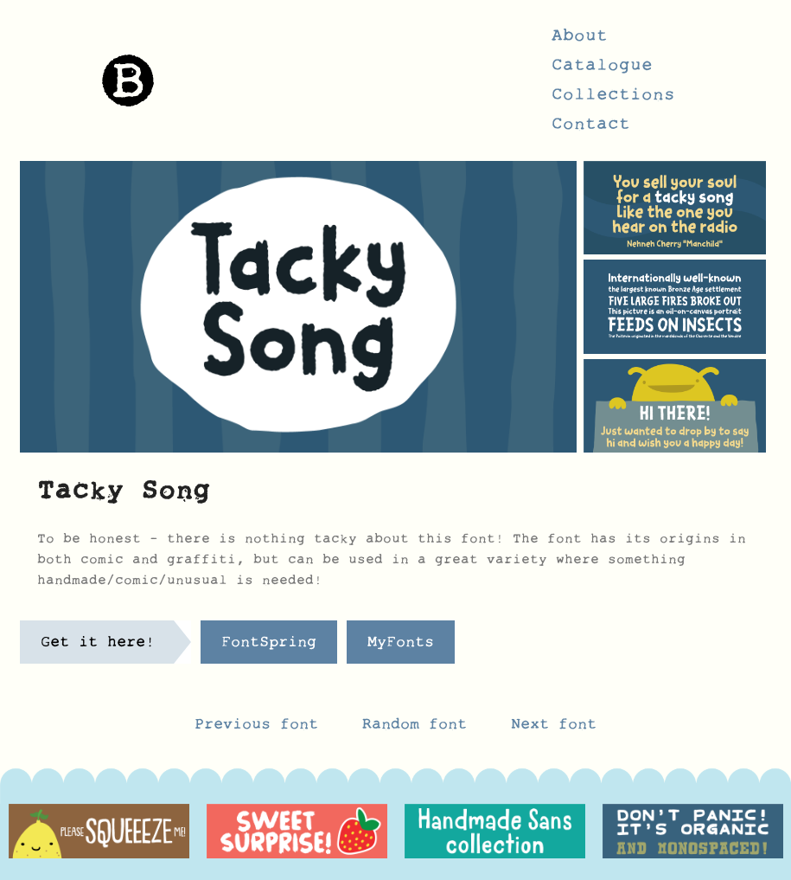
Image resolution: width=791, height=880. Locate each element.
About (580, 40)
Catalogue (602, 70)
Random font (419, 729)
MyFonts (400, 646)
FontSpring (268, 646)
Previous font (256, 729)
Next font (553, 729)
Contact (591, 129)
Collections (613, 99)
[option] (99, 831)
